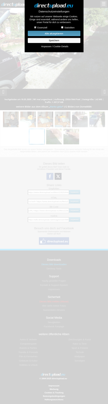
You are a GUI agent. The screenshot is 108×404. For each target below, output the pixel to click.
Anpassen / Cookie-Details (54, 46)
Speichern (54, 40)
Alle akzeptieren (54, 33)
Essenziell (42, 27)
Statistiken (69, 27)
